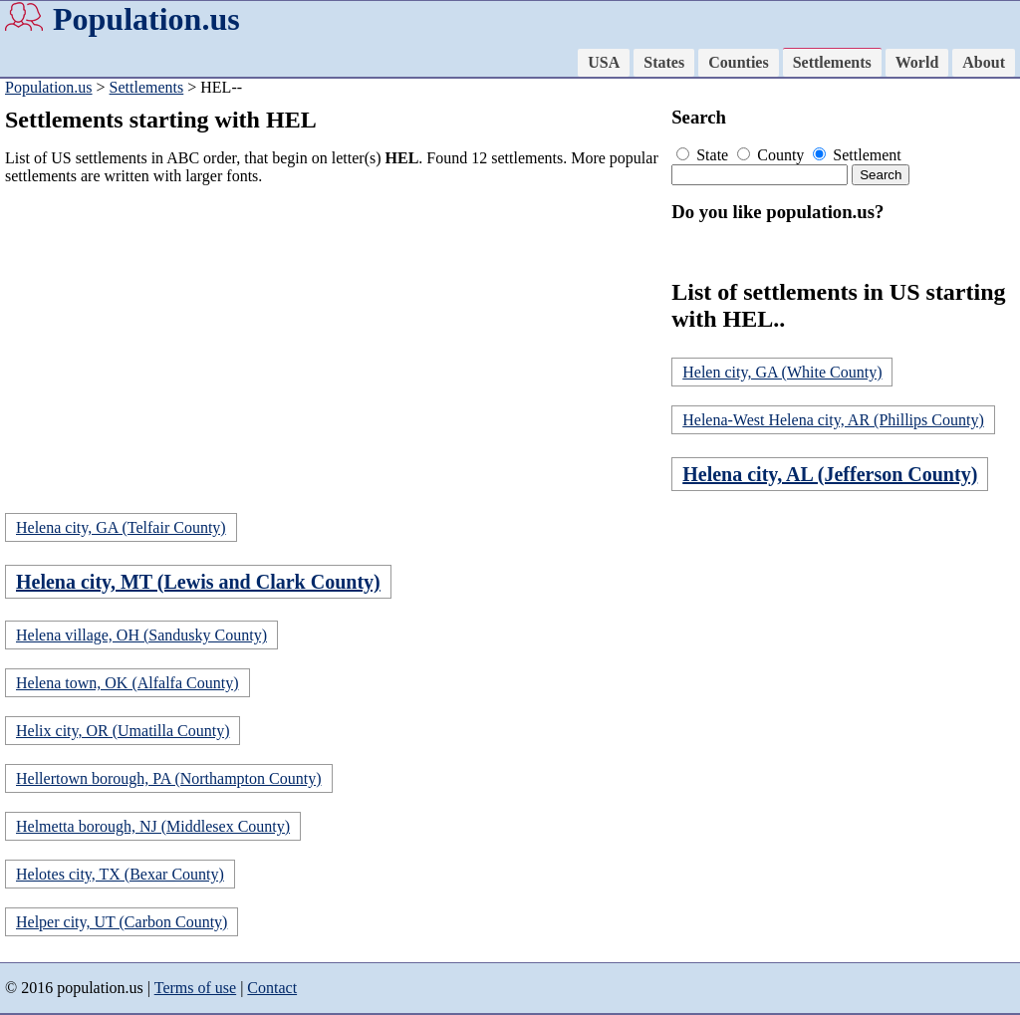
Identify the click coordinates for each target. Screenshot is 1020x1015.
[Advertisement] (333, 340)
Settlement (856, 154)
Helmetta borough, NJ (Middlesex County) (153, 826)
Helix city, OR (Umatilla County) (122, 730)
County (772, 154)
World (917, 62)
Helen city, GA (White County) (782, 372)
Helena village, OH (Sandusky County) (141, 635)
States (663, 62)
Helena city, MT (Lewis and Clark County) (198, 582)
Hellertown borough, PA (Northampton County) (169, 778)
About (983, 62)
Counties (738, 62)
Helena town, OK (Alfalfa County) (127, 682)
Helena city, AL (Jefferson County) (829, 474)
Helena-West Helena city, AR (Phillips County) (833, 419)
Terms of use (195, 987)
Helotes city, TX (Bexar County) (120, 874)
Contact (272, 987)
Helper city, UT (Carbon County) (121, 921)
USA (604, 62)
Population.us (146, 19)
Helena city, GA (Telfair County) (121, 527)
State (704, 154)
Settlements (832, 62)
